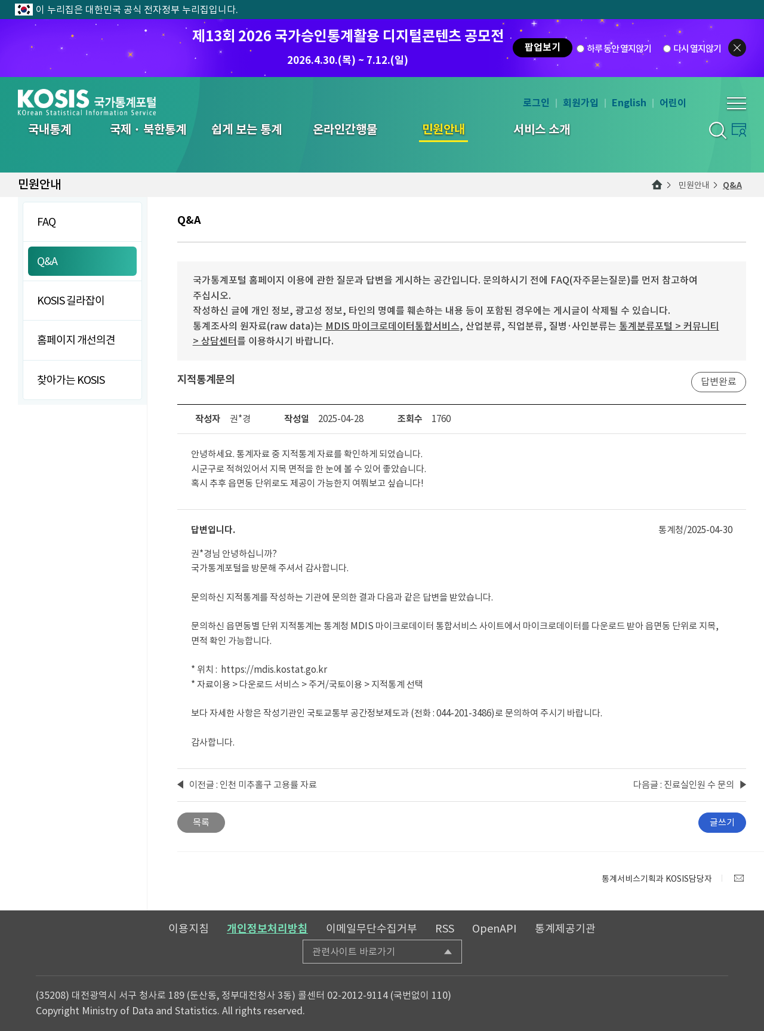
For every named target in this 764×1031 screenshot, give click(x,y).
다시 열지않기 (697, 48)
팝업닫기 (737, 48)
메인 (657, 185)
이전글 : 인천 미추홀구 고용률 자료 (253, 784)
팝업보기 (542, 47)
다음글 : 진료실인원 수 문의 (683, 784)
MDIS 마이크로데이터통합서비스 (392, 326)
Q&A (732, 185)
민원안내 (694, 185)
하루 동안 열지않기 (619, 48)
